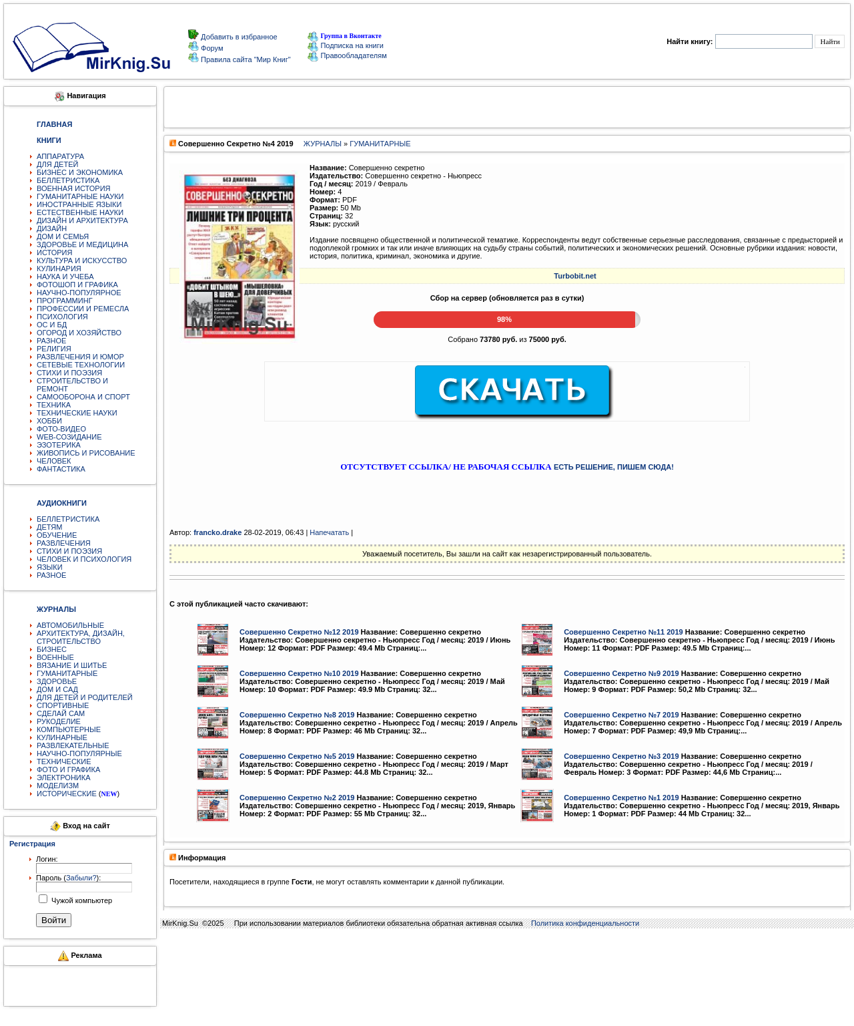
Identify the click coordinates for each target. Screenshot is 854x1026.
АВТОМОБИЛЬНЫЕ (70, 625)
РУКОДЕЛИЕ (59, 721)
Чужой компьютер (80, 900)
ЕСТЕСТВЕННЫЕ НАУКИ (80, 212)
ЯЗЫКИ (50, 567)
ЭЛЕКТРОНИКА (63, 778)
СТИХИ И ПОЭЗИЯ (69, 373)
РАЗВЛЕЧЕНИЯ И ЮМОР (80, 357)
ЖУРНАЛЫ (323, 144)
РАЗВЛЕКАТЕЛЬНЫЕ (73, 745)
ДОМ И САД (57, 689)
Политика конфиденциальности (585, 923)
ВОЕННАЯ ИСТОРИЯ (74, 188)
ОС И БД (52, 325)
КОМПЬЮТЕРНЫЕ (69, 729)
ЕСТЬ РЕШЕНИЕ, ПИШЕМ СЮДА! (614, 467)
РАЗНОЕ (51, 341)
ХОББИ (49, 421)
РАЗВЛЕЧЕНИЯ (64, 543)
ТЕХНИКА (54, 405)
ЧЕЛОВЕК (54, 461)
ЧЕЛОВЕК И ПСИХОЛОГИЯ (84, 559)
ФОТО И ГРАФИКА (68, 769)
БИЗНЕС (52, 649)
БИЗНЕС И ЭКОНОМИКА (80, 172)
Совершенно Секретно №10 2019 (299, 673)
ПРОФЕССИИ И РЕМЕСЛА (83, 309)
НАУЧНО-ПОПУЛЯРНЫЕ (79, 753)
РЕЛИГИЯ (54, 349)
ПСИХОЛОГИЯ (62, 317)
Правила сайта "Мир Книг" (245, 59)
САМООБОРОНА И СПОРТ (83, 397)
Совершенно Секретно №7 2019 (621, 715)
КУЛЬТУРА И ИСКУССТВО (82, 260)
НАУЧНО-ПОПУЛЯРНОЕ (79, 293)
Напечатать (329, 532)
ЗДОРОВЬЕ (57, 681)
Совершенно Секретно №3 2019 (621, 756)
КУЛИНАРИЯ (59, 269)
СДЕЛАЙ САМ (61, 713)
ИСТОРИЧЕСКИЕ (67, 794)
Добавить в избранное (238, 37)
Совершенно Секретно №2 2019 (297, 798)
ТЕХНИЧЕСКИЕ (64, 761)
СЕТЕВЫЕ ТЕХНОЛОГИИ (81, 365)
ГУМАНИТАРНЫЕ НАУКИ (80, 196)
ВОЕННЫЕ (55, 657)
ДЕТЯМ (49, 527)
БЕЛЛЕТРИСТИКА (68, 180)
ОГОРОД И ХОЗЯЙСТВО (79, 333)
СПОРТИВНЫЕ (63, 705)
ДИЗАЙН (52, 228)
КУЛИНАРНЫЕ (62, 737)
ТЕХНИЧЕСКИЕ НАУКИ (77, 413)
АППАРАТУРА (60, 156)
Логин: (47, 859)
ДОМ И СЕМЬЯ (63, 236)
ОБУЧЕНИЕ (57, 535)
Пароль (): (68, 878)
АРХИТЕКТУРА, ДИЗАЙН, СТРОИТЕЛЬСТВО (81, 637)
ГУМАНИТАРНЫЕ (67, 673)
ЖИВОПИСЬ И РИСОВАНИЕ (86, 453)
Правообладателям (347, 55)
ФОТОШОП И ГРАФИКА (77, 285)
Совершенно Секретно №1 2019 (621, 798)
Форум (211, 48)
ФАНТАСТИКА (61, 469)
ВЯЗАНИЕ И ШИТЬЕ (72, 665)
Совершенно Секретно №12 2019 (299, 632)
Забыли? (81, 878)
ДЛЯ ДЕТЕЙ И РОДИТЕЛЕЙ (85, 697)
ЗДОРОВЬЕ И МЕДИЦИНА (82, 244)
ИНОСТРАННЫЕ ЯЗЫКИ (79, 204)
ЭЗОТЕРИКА (59, 445)
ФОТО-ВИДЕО (61, 429)
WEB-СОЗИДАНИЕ (69, 437)
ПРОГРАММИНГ (65, 301)
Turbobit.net (575, 276)
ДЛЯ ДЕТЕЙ (57, 164)
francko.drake (217, 532)
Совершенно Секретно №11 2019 (623, 632)
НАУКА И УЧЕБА (65, 277)
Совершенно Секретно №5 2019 (297, 756)
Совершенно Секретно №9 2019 (621, 673)
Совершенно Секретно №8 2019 (297, 715)
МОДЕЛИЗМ (58, 786)
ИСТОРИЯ (54, 252)
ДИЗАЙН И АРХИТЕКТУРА (82, 220)
